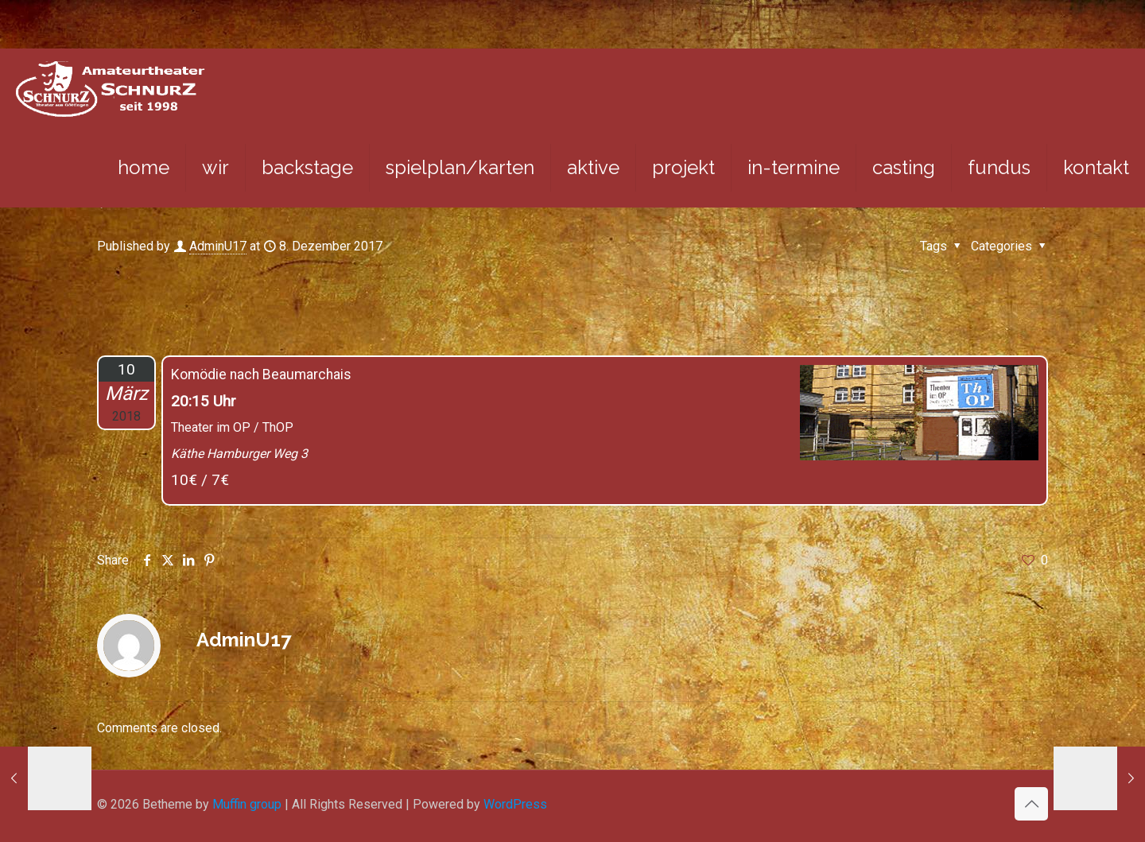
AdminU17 (217, 246)
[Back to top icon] (1031, 804)
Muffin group (246, 804)
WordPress (515, 804)
